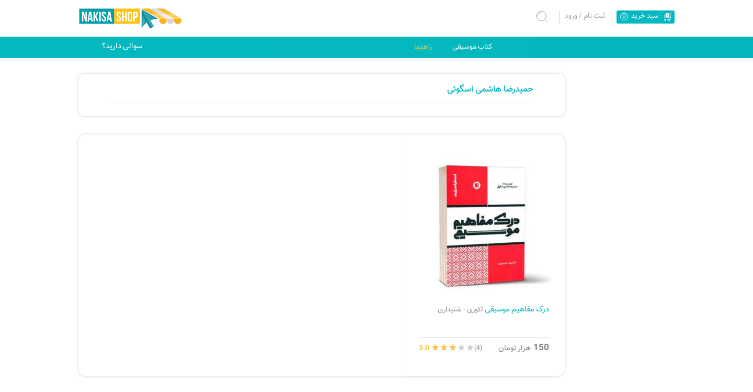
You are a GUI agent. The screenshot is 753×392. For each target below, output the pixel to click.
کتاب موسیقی (472, 47)
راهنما (423, 47)
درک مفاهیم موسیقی (493, 309)
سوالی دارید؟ (122, 46)
